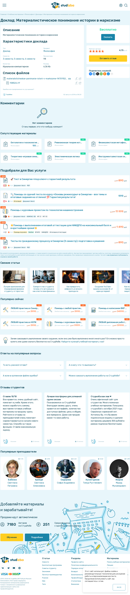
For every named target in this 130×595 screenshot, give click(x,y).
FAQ (43, 581)
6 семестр (30, 59)
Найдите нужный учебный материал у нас (82, 341)
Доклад (6, 51)
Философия (49, 51)
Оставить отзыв (108, 58)
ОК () (119, 587)
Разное (45, 578)
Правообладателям (79, 578)
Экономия (46, 571)
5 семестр (19, 59)
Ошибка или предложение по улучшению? (18, 89)
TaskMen (7, 94)
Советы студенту (49, 568)
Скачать (108, 37)
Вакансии (75, 584)
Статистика (76, 581)
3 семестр (8, 59)
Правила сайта (77, 562)
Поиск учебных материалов (118, 562)
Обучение (12, 537)
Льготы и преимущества (52, 575)
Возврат (74, 571)
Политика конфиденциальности (84, 565)
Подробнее (37, 537)
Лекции (110, 565)
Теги (44, 584)
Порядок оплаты (78, 568)
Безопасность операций (81, 575)
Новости (45, 562)
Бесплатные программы (52, 565)
